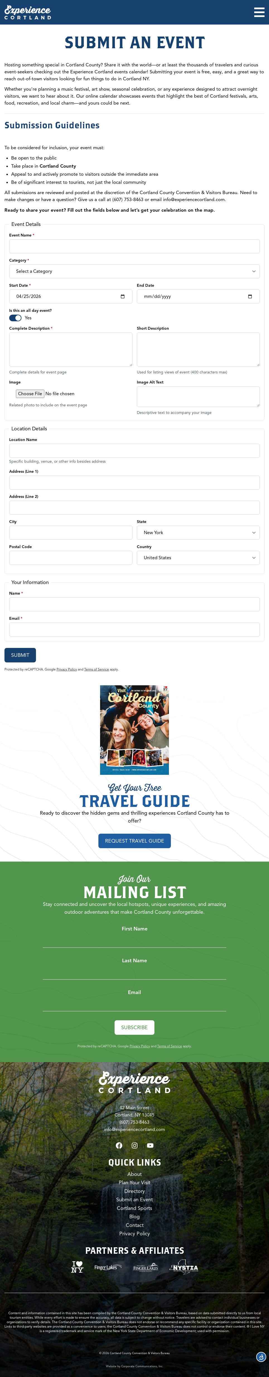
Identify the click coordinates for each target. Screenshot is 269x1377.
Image (15, 382)
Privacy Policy (67, 669)
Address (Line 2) (23, 496)
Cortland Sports (134, 1208)
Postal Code (20, 546)
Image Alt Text (150, 382)
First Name (134, 928)
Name (16, 593)
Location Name (23, 439)
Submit (20, 655)
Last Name (134, 960)
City (12, 521)
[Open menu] (259, 12)
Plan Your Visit (134, 1183)
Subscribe (134, 1027)
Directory (134, 1191)
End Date (145, 285)
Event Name (21, 235)
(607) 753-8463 (134, 1122)
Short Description (153, 328)
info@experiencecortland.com (194, 200)
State (141, 521)
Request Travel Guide (134, 841)
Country (144, 546)
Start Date (20, 285)
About (134, 1174)
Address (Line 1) (23, 471)
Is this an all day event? (30, 310)
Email (15, 618)
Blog (134, 1217)
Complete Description (30, 328)
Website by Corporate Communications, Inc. (134, 1366)
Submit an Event (134, 1200)
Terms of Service (96, 669)
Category (19, 260)
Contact (135, 1225)
